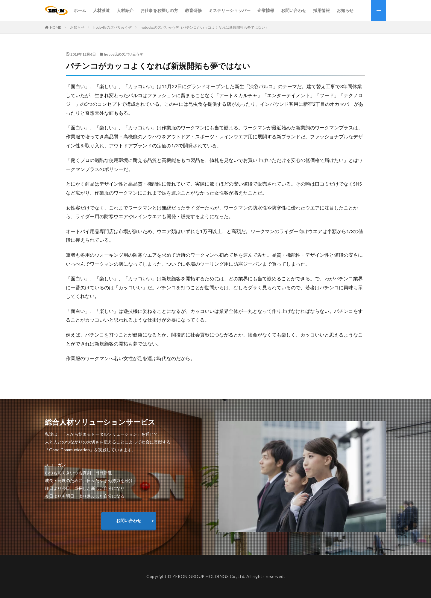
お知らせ (345, 10)
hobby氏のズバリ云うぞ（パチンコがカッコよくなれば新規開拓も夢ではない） (205, 27)
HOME (55, 27)
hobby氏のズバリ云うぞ (112, 27)
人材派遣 (101, 10)
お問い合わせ (293, 10)
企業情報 (265, 10)
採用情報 (321, 10)
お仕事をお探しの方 (159, 10)
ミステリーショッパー (230, 10)
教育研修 (193, 10)
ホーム (80, 10)
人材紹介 (125, 10)
